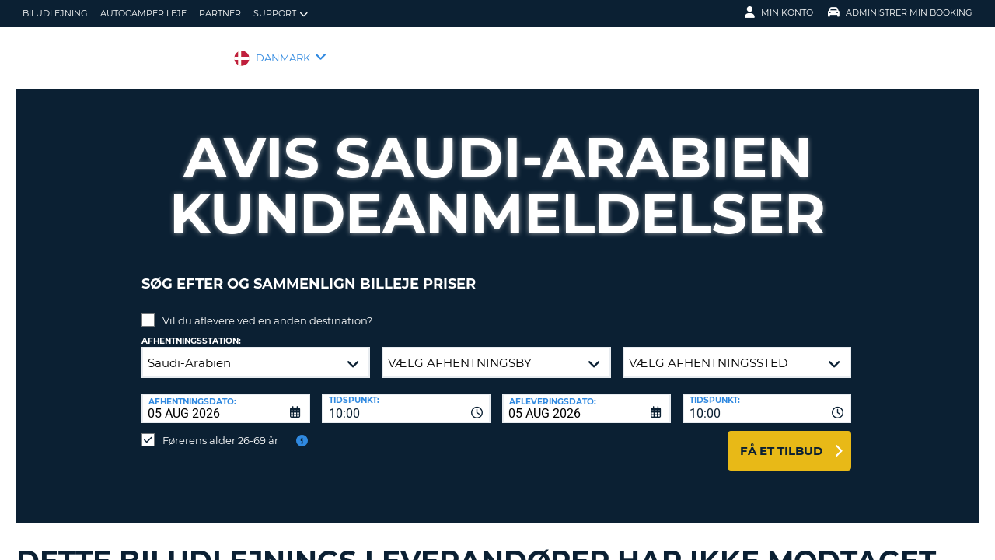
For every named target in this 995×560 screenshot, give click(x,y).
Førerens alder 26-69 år (220, 428)
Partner (220, 13)
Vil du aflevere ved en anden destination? (267, 309)
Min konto (779, 12)
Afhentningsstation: (191, 329)
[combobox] (406, 396)
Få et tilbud (781, 439)
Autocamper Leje (143, 13)
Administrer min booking (900, 12)
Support (280, 14)
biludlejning (55, 13)
